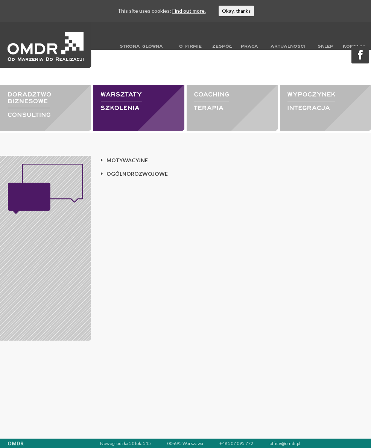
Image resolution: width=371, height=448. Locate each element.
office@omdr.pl (284, 443)
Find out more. (189, 11)
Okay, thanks (236, 11)
